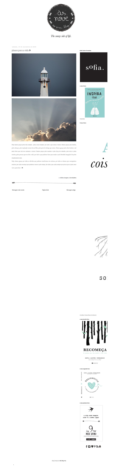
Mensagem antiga (71, 190)
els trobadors (73, 177)
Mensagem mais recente (18, 190)
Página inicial (45, 190)
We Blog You (63, 460)
